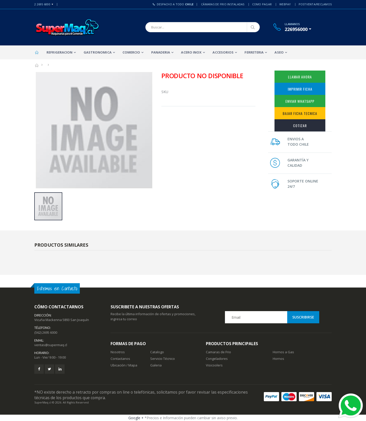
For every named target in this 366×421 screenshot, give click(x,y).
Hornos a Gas (283, 352)
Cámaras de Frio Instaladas (223, 4)
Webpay (285, 4)
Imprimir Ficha (300, 89)
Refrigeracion (59, 52)
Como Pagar (262, 4)
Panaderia (160, 52)
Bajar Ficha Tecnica (300, 113)
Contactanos (120, 358)
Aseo (278, 52)
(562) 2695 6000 (45, 332)
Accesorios (223, 52)
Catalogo (157, 352)
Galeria (156, 365)
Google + (136, 417)
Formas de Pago (128, 343)
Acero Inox (191, 52)
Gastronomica (98, 52)
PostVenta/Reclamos (315, 4)
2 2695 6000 (42, 4)
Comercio (131, 52)
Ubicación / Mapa (124, 365)
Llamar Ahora (300, 76)
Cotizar (300, 125)
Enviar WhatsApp (299, 101)
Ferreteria (254, 52)
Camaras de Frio (218, 352)
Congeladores (217, 358)
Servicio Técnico (162, 358)
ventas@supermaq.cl (50, 345)
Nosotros (118, 352)
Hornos (278, 358)
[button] (298, 29)
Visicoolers (214, 365)
